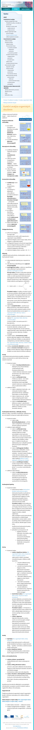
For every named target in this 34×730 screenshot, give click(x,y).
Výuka (15, 9)
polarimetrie (10, 72)
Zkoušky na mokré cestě (11, 26)
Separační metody (10, 66)
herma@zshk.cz (17, 726)
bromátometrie (10, 59)
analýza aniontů (11, 30)
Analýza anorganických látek (11, 21)
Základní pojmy (9, 44)
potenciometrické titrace (14, 80)
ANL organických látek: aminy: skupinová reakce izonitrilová (21, 595)
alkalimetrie (11, 49)
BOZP (5, 17)
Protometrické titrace (10, 46)
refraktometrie (10, 70)
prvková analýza (9, 33)
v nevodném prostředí (12, 53)
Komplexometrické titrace (11, 63)
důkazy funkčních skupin (11, 35)
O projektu (6, 9)
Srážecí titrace (9, 61)
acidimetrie (11, 51)
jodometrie (9, 58)
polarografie (10, 84)
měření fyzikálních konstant (12, 36)
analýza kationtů (11, 28)
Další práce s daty (9, 95)
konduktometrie (11, 82)
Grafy (6, 93)
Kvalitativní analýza (9, 19)
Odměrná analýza (9, 42)
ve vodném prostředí (12, 47)
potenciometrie (10, 77)
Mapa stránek (26, 9)
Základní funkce (8, 91)
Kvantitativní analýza (10, 39)
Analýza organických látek (10, 31)
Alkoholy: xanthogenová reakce (15, 270)
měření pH (11, 79)
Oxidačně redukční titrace (11, 54)
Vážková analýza (8, 40)
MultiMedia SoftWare (22, 728)
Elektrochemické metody (11, 75)
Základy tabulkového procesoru (12, 89)
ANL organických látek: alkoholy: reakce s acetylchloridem (18, 312)
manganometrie (10, 56)
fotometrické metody (12, 73)
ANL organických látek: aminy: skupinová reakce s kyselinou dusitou (21, 553)
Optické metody (9, 68)
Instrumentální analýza (10, 65)
